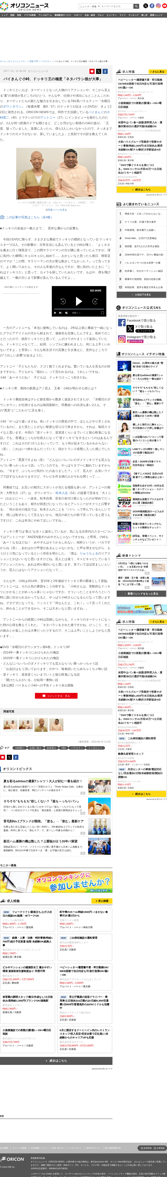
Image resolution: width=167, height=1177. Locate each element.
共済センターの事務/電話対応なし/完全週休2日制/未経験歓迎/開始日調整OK (140, 773)
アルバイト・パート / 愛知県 (28, 919)
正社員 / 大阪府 (85, 943)
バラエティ (46, 61)
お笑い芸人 (36, 748)
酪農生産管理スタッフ (131, 753)
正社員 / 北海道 (85, 1008)
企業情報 (160, 1148)
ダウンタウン (12, 106)
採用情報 (147, 1148)
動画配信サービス (63, 15)
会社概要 (4, 1148)
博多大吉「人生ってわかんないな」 (144, 213)
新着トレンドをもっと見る (141, 593)
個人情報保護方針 (113, 1148)
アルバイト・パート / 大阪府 (28, 1037)
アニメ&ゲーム (45, 15)
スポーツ (78, 15)
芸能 (12, 15)
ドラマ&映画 (30, 15)
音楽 (19, 15)
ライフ (122, 15)
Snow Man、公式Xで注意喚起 (141, 238)
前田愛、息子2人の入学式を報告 (142, 246)
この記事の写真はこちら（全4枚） (27, 217)
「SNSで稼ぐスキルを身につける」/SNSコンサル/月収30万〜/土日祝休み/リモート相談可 (140, 169)
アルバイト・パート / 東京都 (85, 977)
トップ (4, 15)
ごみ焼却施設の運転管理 (137, 738)
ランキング (133, 15)
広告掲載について (39, 1148)
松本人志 (62, 493)
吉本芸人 (51, 748)
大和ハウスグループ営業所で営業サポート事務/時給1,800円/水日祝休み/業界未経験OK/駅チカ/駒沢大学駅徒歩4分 (140, 145)
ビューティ (112, 15)
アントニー (48, 117)
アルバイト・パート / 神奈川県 (85, 919)
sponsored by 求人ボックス (102, 1069)
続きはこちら (58, 1060)
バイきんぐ (96, 112)
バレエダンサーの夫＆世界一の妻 (143, 262)
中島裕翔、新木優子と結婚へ (140, 230)
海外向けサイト (93, 1148)
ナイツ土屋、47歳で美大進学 (140, 221)
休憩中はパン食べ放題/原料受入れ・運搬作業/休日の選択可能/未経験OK (140, 124)
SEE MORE (95, 290)
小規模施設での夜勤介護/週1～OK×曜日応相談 (140, 105)
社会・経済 (90, 15)
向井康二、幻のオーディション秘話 (144, 271)
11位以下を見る (141, 294)
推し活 (144, 15)
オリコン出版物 (19, 1148)
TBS (63, 748)
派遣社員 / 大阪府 (28, 1004)
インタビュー (95, 748)
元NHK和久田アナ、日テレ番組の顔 (144, 254)
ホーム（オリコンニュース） (13, 61)
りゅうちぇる (89, 553)
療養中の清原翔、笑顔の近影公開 (143, 279)
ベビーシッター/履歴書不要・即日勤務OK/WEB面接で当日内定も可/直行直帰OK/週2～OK (140, 83)
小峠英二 (20, 748)
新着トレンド (156, 15)
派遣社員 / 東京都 (28, 947)
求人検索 (103, 900)
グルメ (101, 15)
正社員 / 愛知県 (28, 975)
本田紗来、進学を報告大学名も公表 (144, 287)
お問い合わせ (57, 1148)
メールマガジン (75, 1148)
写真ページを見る (57, 209)
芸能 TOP (33, 61)
